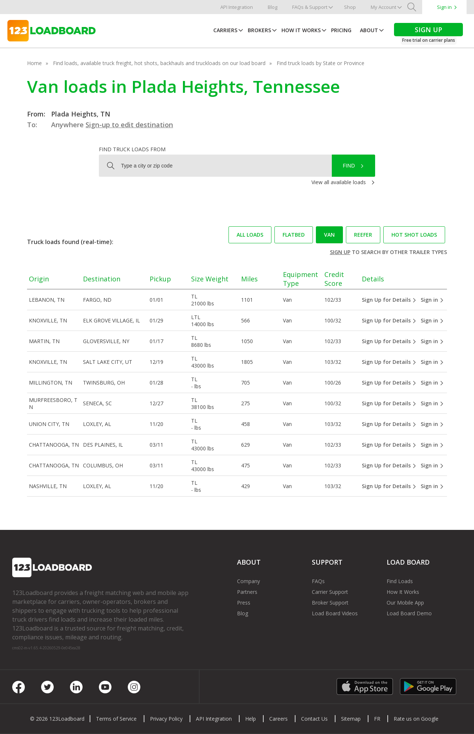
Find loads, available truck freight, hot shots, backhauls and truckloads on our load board (159, 63)
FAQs (318, 581)
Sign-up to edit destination (129, 124)
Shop (350, 7)
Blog (272, 7)
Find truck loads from (132, 149)
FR (377, 718)
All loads (250, 234)
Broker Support (330, 602)
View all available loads (338, 182)
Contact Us (314, 718)
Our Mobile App (405, 602)
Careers (278, 718)
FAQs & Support (309, 7)
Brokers (259, 30)
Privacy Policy (166, 718)
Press (243, 602)
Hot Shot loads (414, 234)
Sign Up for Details (389, 299)
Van (329, 234)
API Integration (236, 7)
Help (250, 718)
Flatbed (294, 234)
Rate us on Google (416, 718)
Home (34, 63)
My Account (383, 7)
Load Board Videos (335, 613)
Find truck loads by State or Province (320, 63)
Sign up (340, 252)
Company (248, 581)
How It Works (301, 30)
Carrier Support (330, 591)
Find (349, 166)
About (369, 30)
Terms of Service (116, 718)
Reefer (363, 234)
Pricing (341, 30)
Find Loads (400, 581)
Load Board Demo (409, 613)
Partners (247, 591)
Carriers (225, 30)
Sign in (444, 7)
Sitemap (351, 718)
